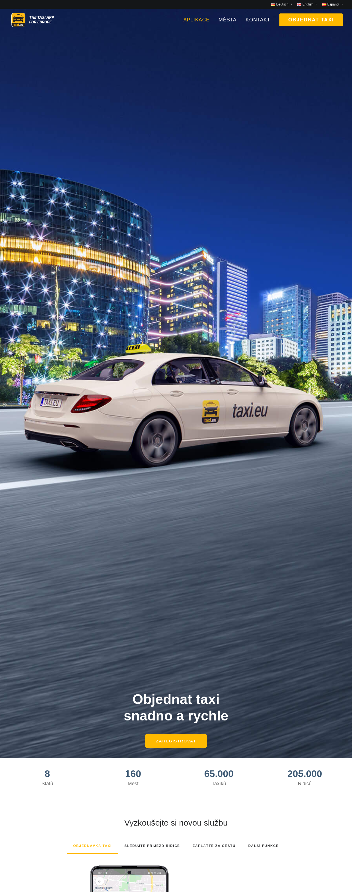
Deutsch (157, 859)
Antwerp (18, 697)
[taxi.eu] (43, 27)
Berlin (15, 714)
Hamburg (19, 740)
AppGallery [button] (252, 511)
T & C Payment (112, 731)
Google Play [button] (99, 511)
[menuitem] (282, 4)
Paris (15, 783)
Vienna (17, 792)
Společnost (194, 680)
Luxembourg (23, 758)
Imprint (102, 749)
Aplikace (196, 27)
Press (101, 706)
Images (103, 697)
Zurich (16, 801)
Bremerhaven (24, 723)
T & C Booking (111, 723)
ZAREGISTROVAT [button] (176, 150)
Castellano (192, 859)
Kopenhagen (23, 749)
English (174, 859)
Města (228, 27)
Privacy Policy (110, 740)
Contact (103, 714)
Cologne (18, 731)
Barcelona (20, 706)
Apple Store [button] (176, 511)
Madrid (16, 766)
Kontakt (258, 27)
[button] (176, 583)
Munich (17, 775)
